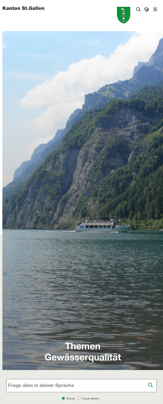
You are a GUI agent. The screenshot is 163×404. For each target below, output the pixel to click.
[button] (155, 9)
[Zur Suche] (138, 9)
